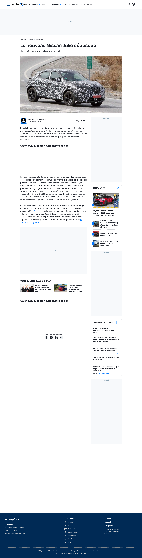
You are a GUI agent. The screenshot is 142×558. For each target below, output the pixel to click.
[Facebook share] (46, 387)
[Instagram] (70, 536)
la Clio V (35, 236)
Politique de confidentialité (46, 551)
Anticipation (103, 344)
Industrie (102, 333)
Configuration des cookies (79, 551)
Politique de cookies (62, 551)
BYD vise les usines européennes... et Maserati (103, 329)
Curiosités (102, 362)
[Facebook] (69, 522)
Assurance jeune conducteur (15, 527)
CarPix (26, 380)
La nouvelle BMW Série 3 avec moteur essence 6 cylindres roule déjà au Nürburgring (106, 339)
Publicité (107, 522)
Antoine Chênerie (39, 119)
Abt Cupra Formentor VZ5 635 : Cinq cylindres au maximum (105, 349)
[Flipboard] (69, 529)
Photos (75, 4)
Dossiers (55, 4)
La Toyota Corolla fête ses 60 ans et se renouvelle (106, 358)
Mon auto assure (11, 530)
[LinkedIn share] (56, 387)
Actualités (33, 4)
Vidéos (67, 4)
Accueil (23, 40)
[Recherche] (129, 4)
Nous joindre (108, 526)
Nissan (31, 40)
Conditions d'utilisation (96, 551)
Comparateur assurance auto (15, 533)
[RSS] (67, 542)
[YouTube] (69, 539)
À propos (107, 519)
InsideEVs (90, 4)
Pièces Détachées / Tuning (108, 353)
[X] (66, 526)
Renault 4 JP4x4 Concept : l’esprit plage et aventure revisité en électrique (106, 368)
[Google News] (71, 532)
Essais (44, 4)
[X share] (51, 387)
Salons (82, 4)
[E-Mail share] (61, 387)
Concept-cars (104, 373)
